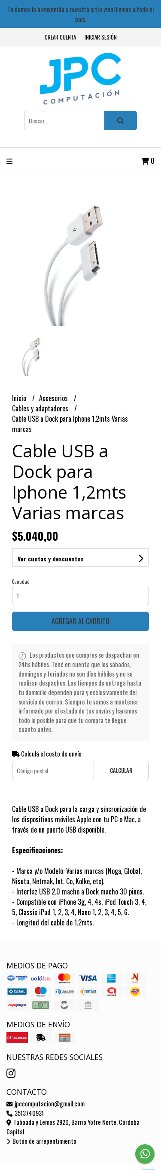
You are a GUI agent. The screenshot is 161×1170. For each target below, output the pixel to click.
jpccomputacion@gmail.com (45, 1103)
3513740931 (25, 1113)
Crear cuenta (60, 37)
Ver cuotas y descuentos (51, 558)
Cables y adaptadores (41, 408)
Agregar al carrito (80, 621)
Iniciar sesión (101, 37)
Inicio (20, 398)
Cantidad (21, 581)
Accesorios (54, 398)
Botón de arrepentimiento (41, 1140)
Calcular (121, 770)
